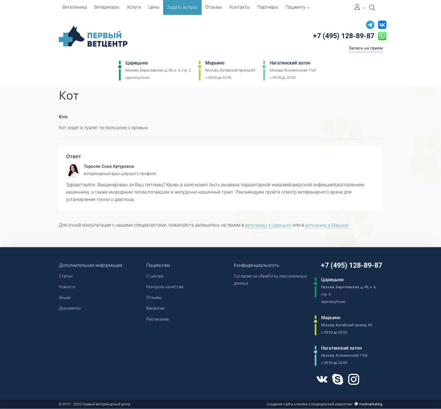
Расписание (157, 320)
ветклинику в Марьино (333, 225)
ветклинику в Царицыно (270, 225)
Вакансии (155, 309)
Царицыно (136, 63)
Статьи (66, 276)
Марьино (214, 63)
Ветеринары (107, 7)
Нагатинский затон (290, 63)
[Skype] (335, 379)
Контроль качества (165, 287)
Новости (67, 287)
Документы (71, 309)
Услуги (134, 7)
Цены (153, 7)
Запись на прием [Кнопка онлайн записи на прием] (365, 49)
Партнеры (267, 7)
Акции (65, 298)
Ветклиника (74, 7)
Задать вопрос (182, 7)
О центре (154, 276)
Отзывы (213, 7)
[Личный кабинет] (359, 7)
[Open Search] (372, 7)
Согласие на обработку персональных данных (255, 280)
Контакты (240, 7)
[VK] (318, 379)
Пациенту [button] (297, 7)
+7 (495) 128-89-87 (342, 36)
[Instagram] (351, 379)
